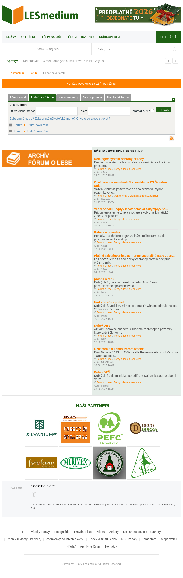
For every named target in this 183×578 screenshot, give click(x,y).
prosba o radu (104, 279)
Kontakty (111, 546)
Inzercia (87, 37)
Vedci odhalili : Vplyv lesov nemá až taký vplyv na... (131, 209)
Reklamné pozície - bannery (142, 532)
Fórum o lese (104, 169)
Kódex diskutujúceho (103, 539)
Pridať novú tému (37, 125)
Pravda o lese (83, 532)
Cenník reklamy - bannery (24, 539)
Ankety (114, 532)
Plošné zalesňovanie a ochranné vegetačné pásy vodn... (134, 255)
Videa (101, 532)
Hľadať (71, 546)
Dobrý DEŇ (102, 325)
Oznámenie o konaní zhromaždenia (119, 349)
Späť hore (16, 488)
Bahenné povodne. (107, 232)
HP (24, 532)
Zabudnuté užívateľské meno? (55, 118)
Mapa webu (169, 539)
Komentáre (149, 539)
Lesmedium (40, 14)
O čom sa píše (51, 37)
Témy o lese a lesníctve (127, 169)
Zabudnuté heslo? (22, 118)
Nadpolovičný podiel (109, 302)
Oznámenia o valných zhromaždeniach (136, 195)
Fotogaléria (62, 532)
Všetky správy (40, 532)
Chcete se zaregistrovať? (93, 118)
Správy (10, 37)
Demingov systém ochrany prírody (119, 159)
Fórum (71, 37)
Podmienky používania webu (65, 539)
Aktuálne (28, 37)
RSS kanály (129, 539)
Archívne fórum (90, 546)
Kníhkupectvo (110, 37)
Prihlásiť (168, 37)
